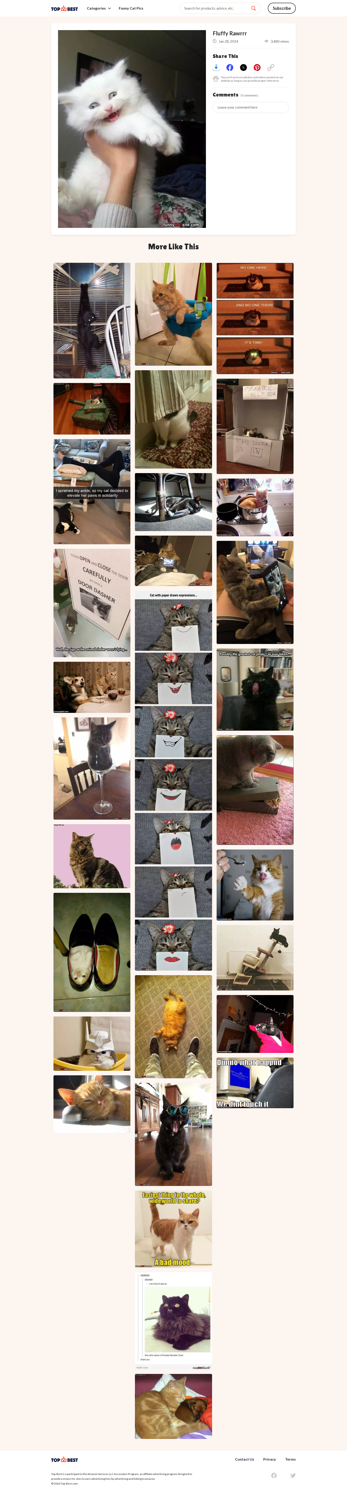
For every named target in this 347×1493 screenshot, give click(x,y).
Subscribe (282, 8)
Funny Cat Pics (131, 8)
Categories (99, 8)
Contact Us (244, 1459)
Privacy (269, 1459)
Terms (290, 1459)
